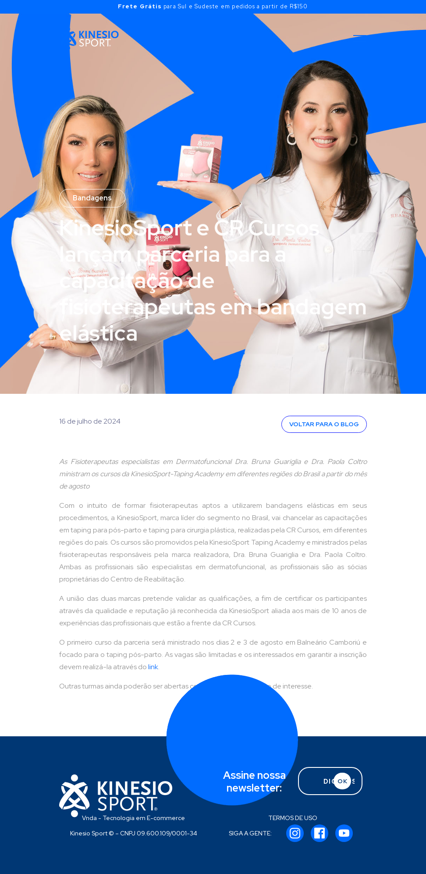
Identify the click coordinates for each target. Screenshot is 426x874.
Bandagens (92, 198)
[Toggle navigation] (360, 38)
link (153, 666)
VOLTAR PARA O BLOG (324, 424)
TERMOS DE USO (292, 818)
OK (342, 781)
